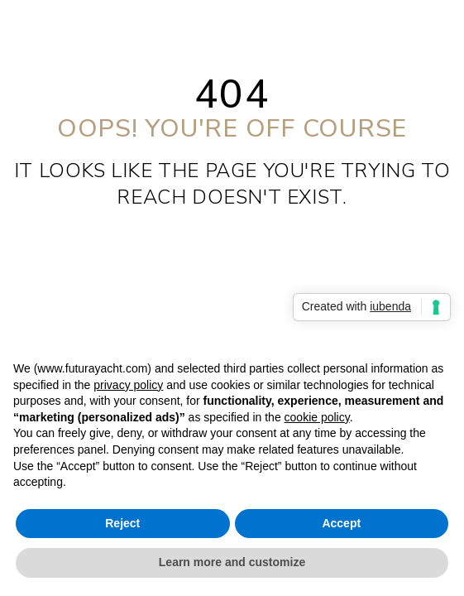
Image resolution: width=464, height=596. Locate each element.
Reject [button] (122, 523)
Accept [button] (341, 523)
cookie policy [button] (317, 417)
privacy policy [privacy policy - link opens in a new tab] (128, 385)
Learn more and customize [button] (232, 562)
